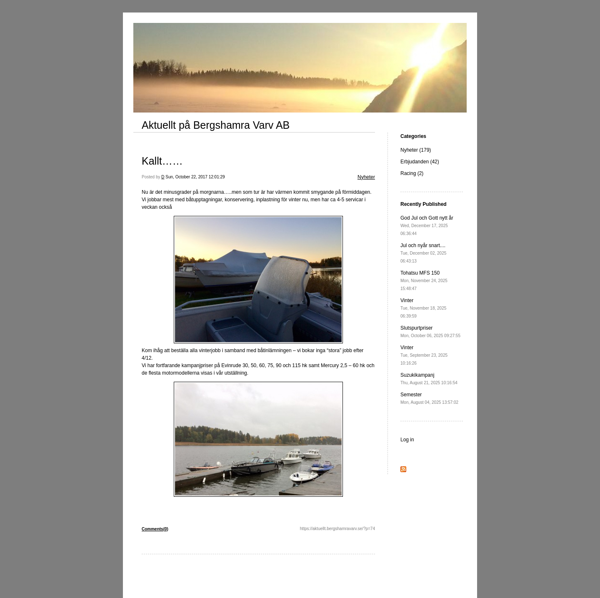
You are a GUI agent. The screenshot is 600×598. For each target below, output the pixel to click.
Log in (407, 440)
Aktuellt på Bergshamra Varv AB (216, 125)
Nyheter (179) (415, 150)
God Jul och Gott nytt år (426, 225)
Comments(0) (155, 529)
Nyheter (366, 177)
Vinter (423, 308)
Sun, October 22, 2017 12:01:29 (195, 177)
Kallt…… (162, 161)
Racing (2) (411, 173)
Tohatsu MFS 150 (424, 280)
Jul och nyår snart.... (423, 253)
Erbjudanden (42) (419, 162)
